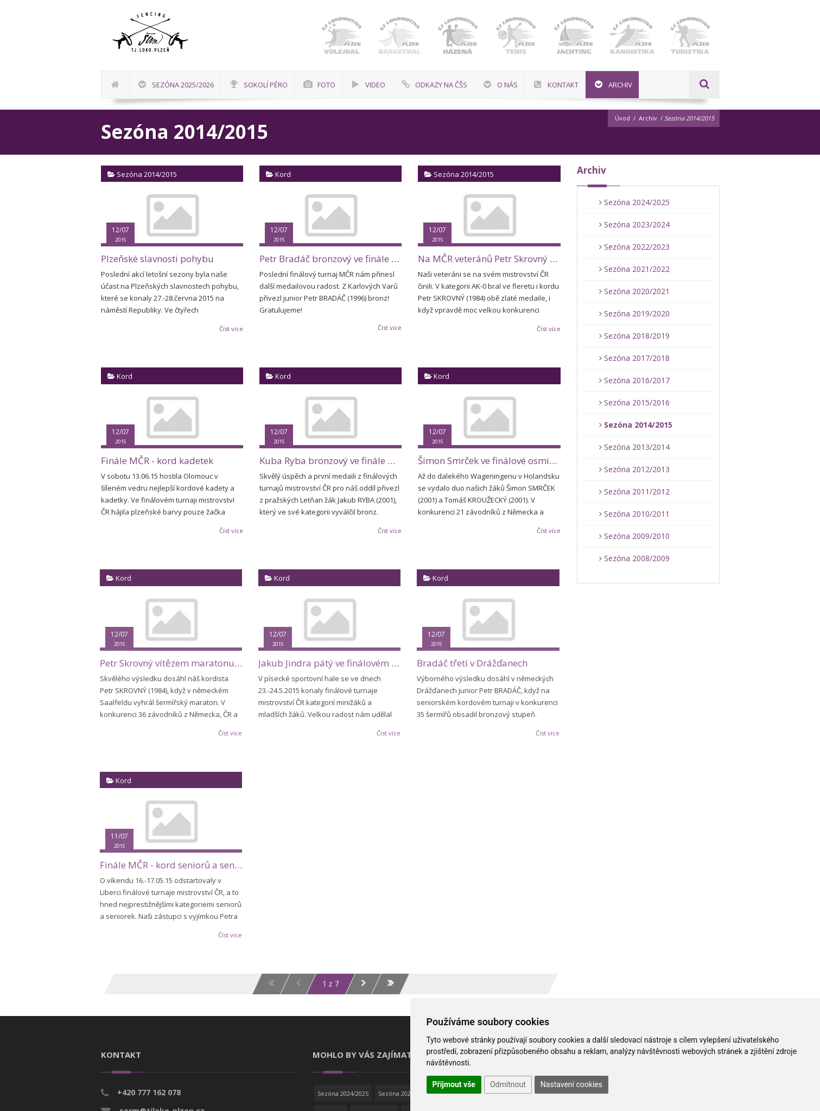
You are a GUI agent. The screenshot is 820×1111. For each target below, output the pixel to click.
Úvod (622, 118)
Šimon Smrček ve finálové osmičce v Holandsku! (519, 460)
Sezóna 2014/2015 (635, 425)
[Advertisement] (784, 328)
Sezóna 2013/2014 (634, 447)
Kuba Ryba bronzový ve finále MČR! (334, 460)
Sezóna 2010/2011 (634, 514)
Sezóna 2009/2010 (634, 536)
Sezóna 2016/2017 (634, 380)
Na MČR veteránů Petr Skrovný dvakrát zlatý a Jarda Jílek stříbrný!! (559, 258)
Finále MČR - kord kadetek (157, 460)
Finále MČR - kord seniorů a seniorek (171, 865)
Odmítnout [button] (508, 1084)
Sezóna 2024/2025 (634, 202)
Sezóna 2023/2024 (634, 224)
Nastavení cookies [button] (571, 1084)
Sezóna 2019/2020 (634, 313)
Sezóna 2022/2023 (634, 247)
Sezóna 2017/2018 (634, 358)
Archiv (648, 118)
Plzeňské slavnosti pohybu (157, 258)
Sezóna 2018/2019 (634, 336)
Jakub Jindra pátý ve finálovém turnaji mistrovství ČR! (366, 663)
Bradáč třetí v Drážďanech (466, 663)
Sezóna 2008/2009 (634, 558)
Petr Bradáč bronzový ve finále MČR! (336, 258)
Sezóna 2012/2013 (634, 469)
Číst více (231, 329)
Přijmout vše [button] (454, 1084)
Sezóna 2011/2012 (634, 491)
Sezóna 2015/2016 (634, 402)
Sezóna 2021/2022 (634, 269)
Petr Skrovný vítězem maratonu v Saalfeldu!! (187, 663)
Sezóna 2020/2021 (634, 291)
